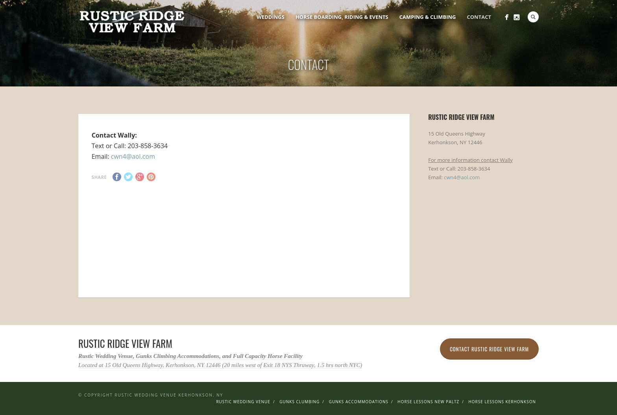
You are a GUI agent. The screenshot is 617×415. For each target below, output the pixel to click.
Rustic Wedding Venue (243, 401)
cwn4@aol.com (133, 156)
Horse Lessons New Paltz (428, 401)
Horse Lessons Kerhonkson (502, 401)
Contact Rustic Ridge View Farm (489, 349)
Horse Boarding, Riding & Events (342, 16)
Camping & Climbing (427, 16)
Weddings (270, 16)
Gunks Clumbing (299, 401)
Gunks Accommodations (358, 401)
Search (533, 16)
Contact (479, 16)
